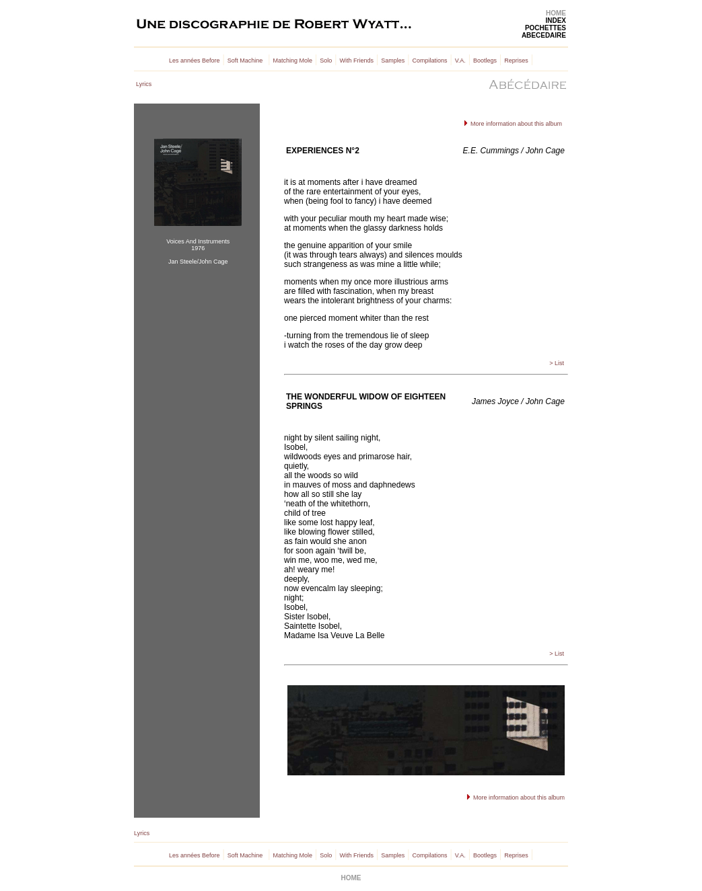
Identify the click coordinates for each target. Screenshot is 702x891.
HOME (556, 13)
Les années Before (194, 60)
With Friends (356, 60)
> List (556, 363)
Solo (326, 60)
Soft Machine (245, 60)
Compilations (429, 60)
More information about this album (515, 123)
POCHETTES (545, 28)
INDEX (555, 20)
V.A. (460, 60)
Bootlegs (485, 60)
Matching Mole (293, 60)
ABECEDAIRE (544, 35)
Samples (393, 60)
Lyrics (143, 84)
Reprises (516, 60)
